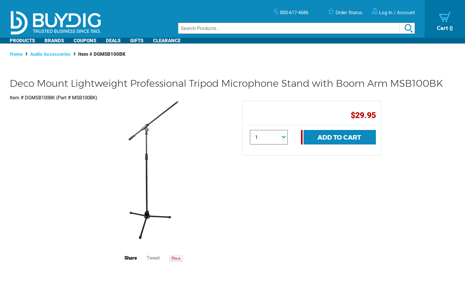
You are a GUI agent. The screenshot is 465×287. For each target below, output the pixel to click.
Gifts (136, 41)
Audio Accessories (50, 54)
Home (16, 54)
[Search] (296, 28)
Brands (54, 41)
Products (22, 41)
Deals (113, 41)
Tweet (153, 258)
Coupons (85, 41)
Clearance (167, 41)
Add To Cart (339, 137)
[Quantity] (269, 137)
